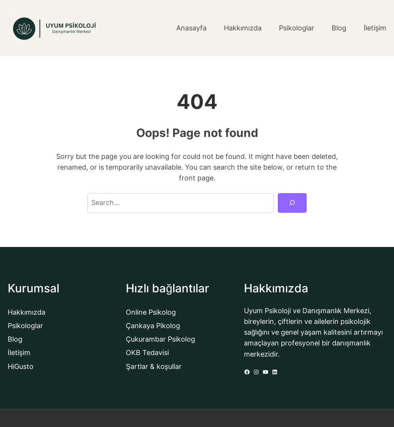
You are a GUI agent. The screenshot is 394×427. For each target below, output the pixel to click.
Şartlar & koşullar (154, 366)
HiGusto (20, 366)
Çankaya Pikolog (153, 326)
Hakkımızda (26, 312)
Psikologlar (25, 326)
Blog (15, 339)
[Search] (292, 203)
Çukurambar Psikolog (160, 339)
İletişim (19, 353)
